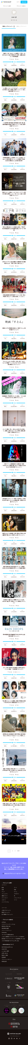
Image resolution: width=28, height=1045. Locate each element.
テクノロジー (5, 898)
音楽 (15, 889)
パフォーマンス (17, 898)
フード (15, 900)
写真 (3, 889)
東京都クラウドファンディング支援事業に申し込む (13, 938)
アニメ (3, 891)
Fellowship (4, 932)
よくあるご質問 (5, 951)
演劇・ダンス (4, 895)
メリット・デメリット (7, 930)
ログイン (18, 2)
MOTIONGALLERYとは (7, 947)
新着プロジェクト (6, 912)
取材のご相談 (5, 955)
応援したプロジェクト (8, 26)
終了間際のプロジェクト (7, 914)
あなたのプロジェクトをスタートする (14, 873)
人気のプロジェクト (6, 910)
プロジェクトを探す (7, 6)
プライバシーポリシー (7, 959)
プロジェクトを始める (21, 6)
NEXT (18, 850)
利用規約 (4, 957)
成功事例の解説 (5, 928)
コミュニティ (5, 893)
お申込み (4, 922)
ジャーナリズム (5, 902)
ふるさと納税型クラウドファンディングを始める (13, 936)
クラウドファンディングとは (8, 924)
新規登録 (24, 2)
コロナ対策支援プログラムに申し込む (10, 940)
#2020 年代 (4, 949)
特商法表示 (4, 961)
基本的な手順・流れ (6, 926)
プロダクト (16, 893)
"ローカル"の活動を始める (8, 934)
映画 (3, 887)
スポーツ (4, 900)
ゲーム (15, 891)
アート (15, 887)
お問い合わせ (5, 953)
